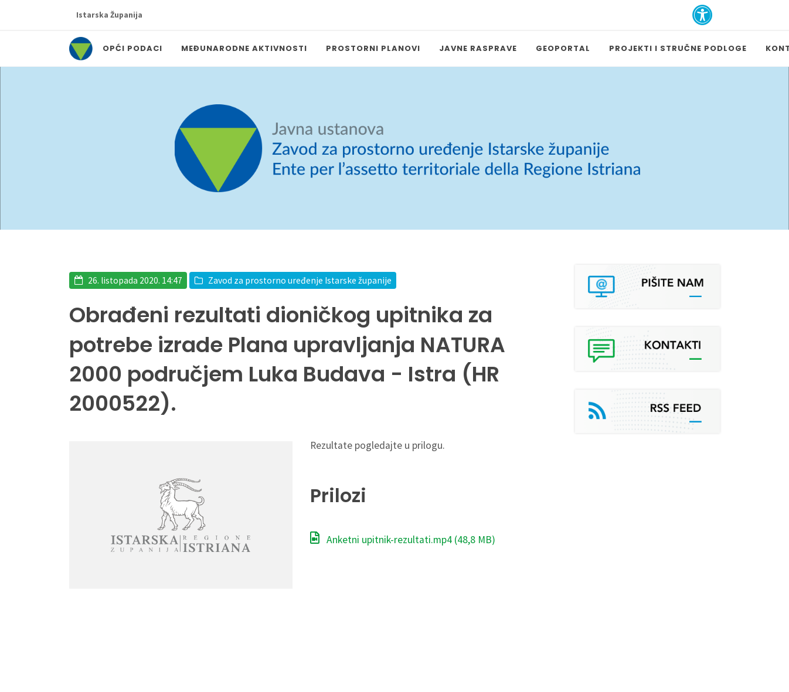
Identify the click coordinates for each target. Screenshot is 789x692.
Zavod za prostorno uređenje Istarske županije (300, 280)
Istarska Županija (109, 15)
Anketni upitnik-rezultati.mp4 (402, 539)
